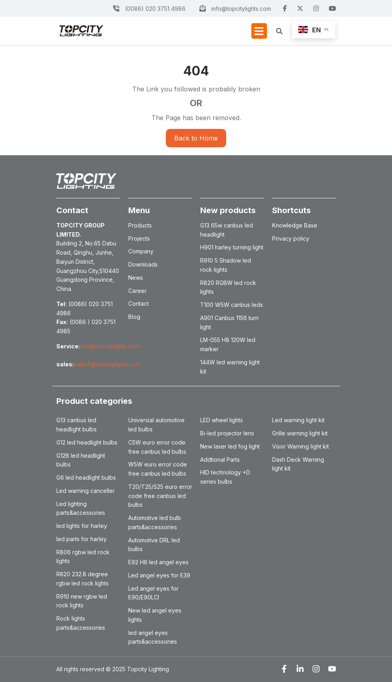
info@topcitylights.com (109, 346)
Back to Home (196, 138)
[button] (259, 31)
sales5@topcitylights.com (107, 364)
